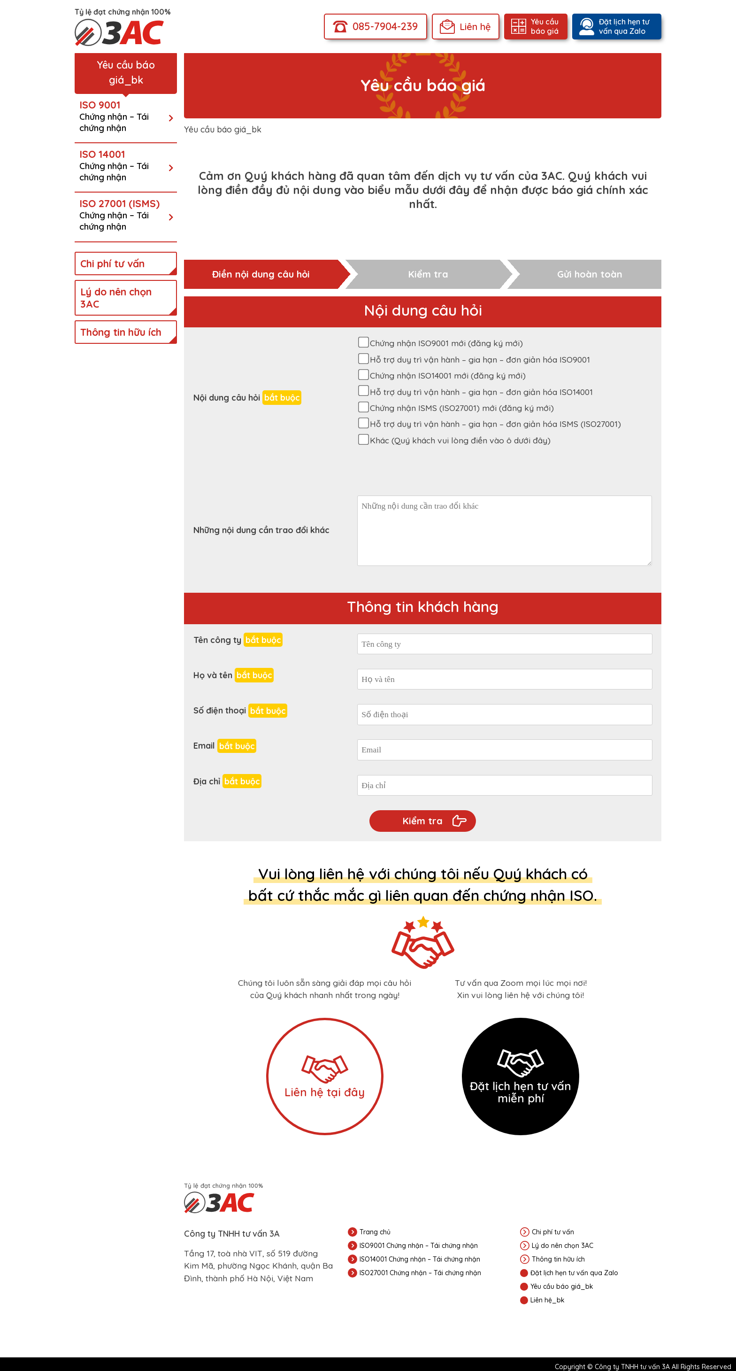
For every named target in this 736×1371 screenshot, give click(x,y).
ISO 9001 (123, 116)
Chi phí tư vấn (112, 263)
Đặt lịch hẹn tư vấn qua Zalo (624, 26)
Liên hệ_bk (547, 1300)
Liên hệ (475, 26)
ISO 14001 (123, 165)
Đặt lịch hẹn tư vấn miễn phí (520, 1077)
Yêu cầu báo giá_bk (561, 1286)
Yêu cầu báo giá (545, 26)
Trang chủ (375, 1232)
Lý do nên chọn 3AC (116, 298)
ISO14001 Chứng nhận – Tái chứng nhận (420, 1259)
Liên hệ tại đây (324, 1077)
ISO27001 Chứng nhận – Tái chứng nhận (420, 1273)
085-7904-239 (385, 26)
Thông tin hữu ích (120, 332)
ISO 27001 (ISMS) (123, 214)
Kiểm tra (423, 821)
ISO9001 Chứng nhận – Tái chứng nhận (419, 1245)
